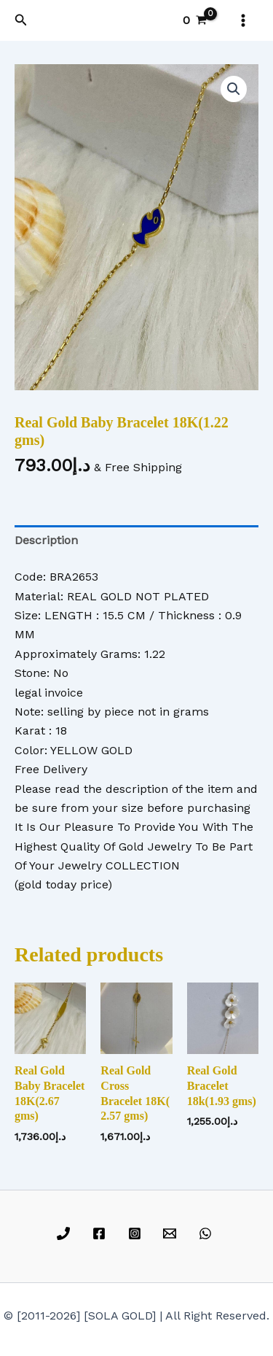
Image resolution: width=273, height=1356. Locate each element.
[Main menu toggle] (243, 20)
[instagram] (136, 1233)
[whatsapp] (207, 1233)
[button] (21, 20)
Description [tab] (46, 540)
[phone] (65, 1233)
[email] (172, 1233)
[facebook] (100, 1233)
